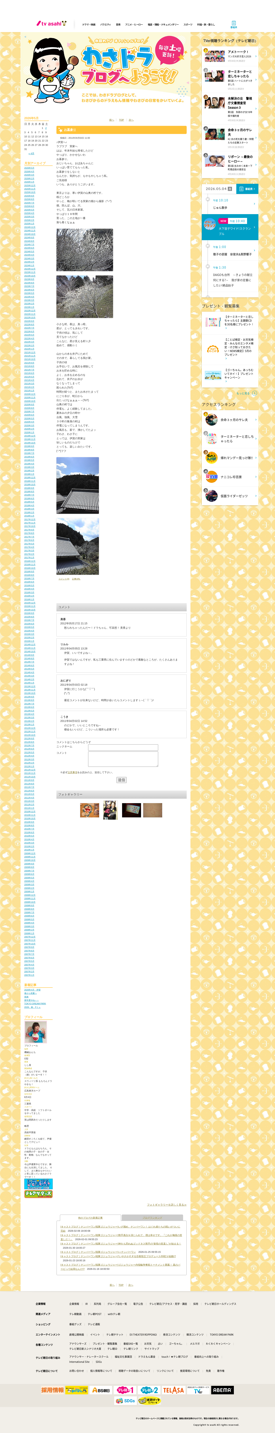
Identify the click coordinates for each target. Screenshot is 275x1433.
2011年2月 (29, 804)
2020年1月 (29, 432)
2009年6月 (29, 874)
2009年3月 (29, 884)
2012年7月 (29, 745)
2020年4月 (29, 422)
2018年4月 (29, 505)
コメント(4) (64, 579)
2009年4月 (29, 881)
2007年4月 (29, 965)
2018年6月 (29, 498)
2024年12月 (29, 227)
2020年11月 (29, 397)
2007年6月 (29, 958)
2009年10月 (29, 860)
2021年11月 (29, 356)
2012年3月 (29, 759)
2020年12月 (29, 394)
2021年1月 (29, 390)
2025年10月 (29, 192)
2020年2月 (29, 429)
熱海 (26, 997)
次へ (131, 119)
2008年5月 (29, 919)
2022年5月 (29, 335)
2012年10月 (29, 735)
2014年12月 (29, 644)
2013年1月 (29, 724)
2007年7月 (29, 954)
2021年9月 (29, 363)
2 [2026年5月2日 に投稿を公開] (46, 128)
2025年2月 (29, 220)
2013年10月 (29, 693)
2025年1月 (29, 223)
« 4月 (31, 153)
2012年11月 (29, 731)
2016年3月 (29, 592)
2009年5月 (29, 878)
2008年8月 (29, 909)
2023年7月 (29, 286)
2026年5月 (29, 168)
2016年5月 (29, 585)
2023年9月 (29, 279)
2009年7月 (29, 871)
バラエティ (105, 24)
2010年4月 (29, 839)
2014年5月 (29, 669)
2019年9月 (29, 446)
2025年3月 (29, 216)
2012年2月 (29, 763)
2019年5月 (29, 460)
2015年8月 (29, 617)
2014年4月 (29, 672)
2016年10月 (29, 568)
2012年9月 (29, 738)
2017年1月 (29, 557)
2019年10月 (29, 443)
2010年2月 (29, 846)
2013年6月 (29, 707)
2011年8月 (29, 784)
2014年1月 (29, 683)
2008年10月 (29, 902)
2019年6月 (29, 457)
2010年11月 (29, 815)
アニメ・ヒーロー (134, 24)
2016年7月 (29, 578)
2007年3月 (29, 968)
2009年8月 (29, 867)
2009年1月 (29, 891)
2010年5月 (29, 836)
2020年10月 (29, 401)
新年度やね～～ (31, 1000)
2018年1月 (29, 516)
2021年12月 (29, 352)
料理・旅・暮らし (206, 24)
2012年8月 (29, 742)
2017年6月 (29, 540)
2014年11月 (29, 648)
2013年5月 (29, 711)
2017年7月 (29, 537)
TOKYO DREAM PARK (35, 1003)
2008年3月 (29, 926)
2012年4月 (29, 756)
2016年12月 (29, 561)
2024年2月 (29, 262)
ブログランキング (152, 1217)
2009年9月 (29, 864)
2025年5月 (29, 210)
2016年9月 (29, 571)
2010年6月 (29, 832)
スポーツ (187, 24)
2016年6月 (29, 582)
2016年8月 (29, 575)
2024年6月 (29, 248)
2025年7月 (29, 203)
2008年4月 (29, 923)
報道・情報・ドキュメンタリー (163, 24)
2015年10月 (29, 610)
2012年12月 (29, 728)
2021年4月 (29, 380)
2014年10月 (29, 651)
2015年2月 (29, 637)
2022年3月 (29, 342)
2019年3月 (29, 467)
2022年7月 (29, 328)
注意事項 (72, 775)
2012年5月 (29, 752)
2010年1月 (29, 850)
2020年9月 (29, 404)
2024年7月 (29, 244)
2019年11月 (29, 439)
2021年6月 (29, 373)
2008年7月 (29, 912)
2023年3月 (29, 300)
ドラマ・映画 (88, 24)
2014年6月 (29, 665)
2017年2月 (29, 554)
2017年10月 (29, 526)
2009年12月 (29, 853)
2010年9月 (29, 822)
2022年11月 (29, 314)
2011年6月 (29, 791)
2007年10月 (29, 944)
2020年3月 (29, 425)
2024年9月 (29, 237)
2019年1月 (29, 474)
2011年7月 (29, 787)
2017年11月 (29, 523)
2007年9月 (29, 947)
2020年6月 (29, 415)
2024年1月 (29, 265)
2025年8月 (29, 199)
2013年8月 (29, 700)
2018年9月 (29, 488)
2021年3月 (29, 383)
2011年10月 (29, 777)
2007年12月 (29, 937)
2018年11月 (29, 481)
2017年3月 (29, 550)
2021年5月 (29, 377)
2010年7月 (29, 829)
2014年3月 (29, 676)
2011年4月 (29, 798)
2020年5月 (29, 418)
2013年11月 (29, 690)
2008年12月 (29, 895)
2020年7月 (29, 411)
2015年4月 (29, 631)
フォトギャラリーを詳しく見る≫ (167, 1204)
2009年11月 (29, 857)
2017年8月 (29, 533)
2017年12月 (29, 519)
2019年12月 (29, 436)
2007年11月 (29, 940)
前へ (111, 119)
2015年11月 (29, 606)
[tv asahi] (52, 24)
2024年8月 (29, 241)
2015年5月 (29, 627)
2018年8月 (29, 491)
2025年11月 (29, 189)
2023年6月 (29, 290)
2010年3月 (29, 843)
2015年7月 (29, 620)
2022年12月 (29, 310)
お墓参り (70, 129)
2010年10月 (29, 818)
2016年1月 (29, 599)
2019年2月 (29, 470)
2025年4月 (29, 213)
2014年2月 (29, 679)
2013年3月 (29, 717)
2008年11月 (29, 898)
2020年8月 (29, 408)
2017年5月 (29, 544)
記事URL (76, 579)
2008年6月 (29, 916)
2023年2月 (29, 303)
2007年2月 (29, 971)
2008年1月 (29, 933)
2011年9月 (29, 780)
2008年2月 (29, 930)
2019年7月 (29, 453)
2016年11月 (29, 564)
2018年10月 (29, 484)
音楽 (118, 24)
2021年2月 (29, 387)
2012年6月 (29, 749)
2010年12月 (29, 811)
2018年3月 (29, 509)
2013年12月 (29, 686)
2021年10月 (29, 359)
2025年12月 (29, 185)
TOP (121, 119)
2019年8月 (29, 450)
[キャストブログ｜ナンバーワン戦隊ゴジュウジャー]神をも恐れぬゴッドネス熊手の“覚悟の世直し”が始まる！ (121, 1243)
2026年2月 (29, 178)
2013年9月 (29, 697)
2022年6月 (29, 331)
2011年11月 (29, 773)
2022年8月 (29, 324)
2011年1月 (29, 808)
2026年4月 (29, 171)
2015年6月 (29, 624)
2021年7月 (29, 370)
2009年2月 (29, 888)
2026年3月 (29, 175)
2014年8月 (29, 658)
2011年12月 (29, 770)
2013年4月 (29, 714)
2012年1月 (29, 766)
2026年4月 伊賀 (32, 990)
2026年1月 (29, 182)
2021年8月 (29, 366)
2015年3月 (29, 634)
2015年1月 (29, 641)
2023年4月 (29, 297)
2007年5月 (29, 961)
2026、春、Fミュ (32, 1007)
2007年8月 (29, 951)
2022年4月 (29, 338)
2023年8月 (29, 283)
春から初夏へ (30, 993)
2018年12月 (29, 477)
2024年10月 (29, 234)
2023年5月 (29, 293)
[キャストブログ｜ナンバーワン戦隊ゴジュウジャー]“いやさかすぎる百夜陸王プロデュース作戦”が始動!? (118, 1256)
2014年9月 (29, 655)
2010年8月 (29, 825)
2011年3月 (29, 801)
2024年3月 (29, 258)
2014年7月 (29, 662)
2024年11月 (29, 230)
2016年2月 (29, 596)
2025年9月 (29, 196)
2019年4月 (29, 464)
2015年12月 (29, 603)
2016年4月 (29, 589)
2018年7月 (29, 495)
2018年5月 (29, 502)
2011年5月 (29, 794)
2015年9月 (29, 613)
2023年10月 (29, 276)
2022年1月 (29, 349)
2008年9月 (29, 905)
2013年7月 (29, 704)
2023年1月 (29, 307)
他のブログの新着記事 (90, 1217)
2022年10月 (29, 317)
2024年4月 (29, 255)
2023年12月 (29, 269)
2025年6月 (29, 206)
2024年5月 (29, 251)
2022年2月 (29, 345)
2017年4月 (29, 547)
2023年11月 (29, 272)
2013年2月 (29, 721)
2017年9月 (29, 530)
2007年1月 (29, 975)
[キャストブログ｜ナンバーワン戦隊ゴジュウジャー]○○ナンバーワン (98, 1252)
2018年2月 (29, 512)
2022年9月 (29, 321)
